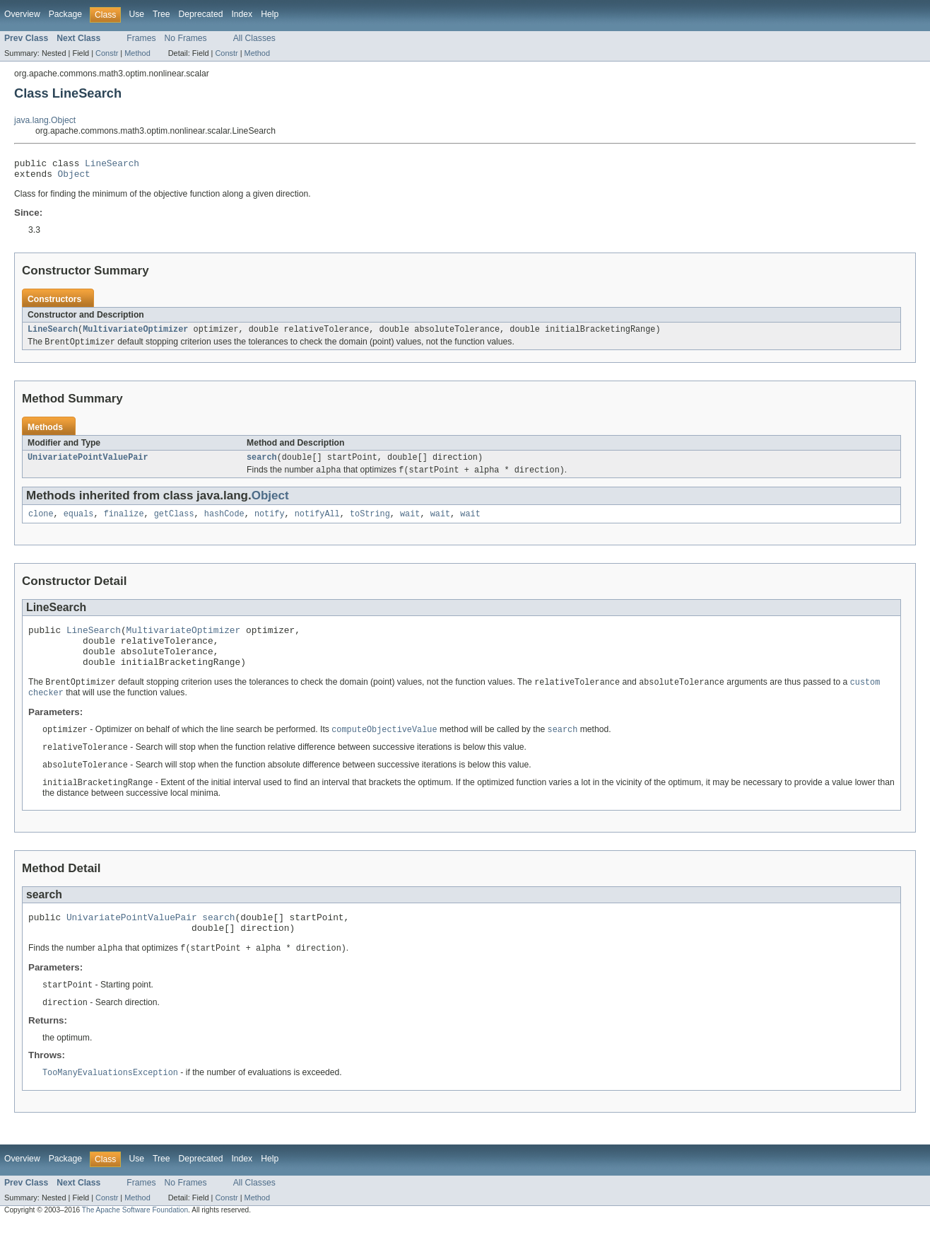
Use (136, 14)
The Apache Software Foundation (135, 1240)
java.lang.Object (45, 120)
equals (79, 523)
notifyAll (317, 523)
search (262, 464)
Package (65, 14)
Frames (140, 38)
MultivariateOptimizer (135, 334)
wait (410, 523)
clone (41, 523)
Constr (106, 53)
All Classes (254, 38)
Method (137, 53)
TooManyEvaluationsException (110, 1102)
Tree (161, 14)
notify (269, 523)
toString (370, 523)
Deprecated (201, 14)
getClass (174, 523)
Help (269, 14)
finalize (124, 523)
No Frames (186, 38)
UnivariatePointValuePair (88, 464)
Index (241, 14)
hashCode (224, 523)
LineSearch (112, 164)
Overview (22, 14)
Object (74, 177)
